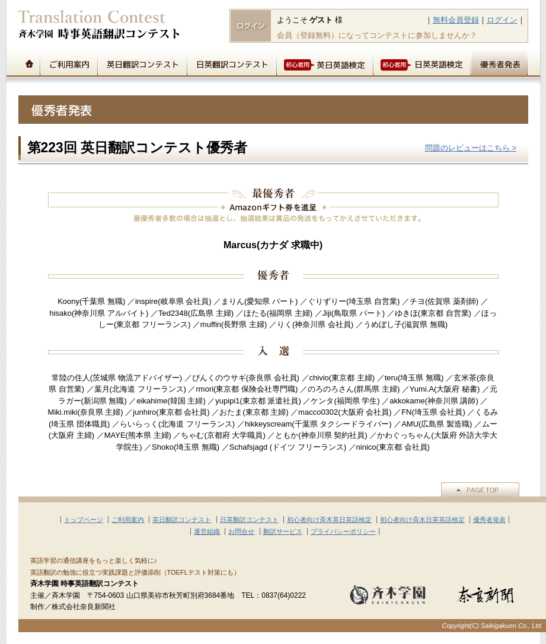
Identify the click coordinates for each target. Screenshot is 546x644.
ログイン (502, 19)
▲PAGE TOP (480, 489)
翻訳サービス (282, 531)
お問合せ (241, 531)
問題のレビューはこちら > (470, 147)
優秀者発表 (499, 63)
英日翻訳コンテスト (142, 63)
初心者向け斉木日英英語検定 (422, 519)
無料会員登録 (456, 19)
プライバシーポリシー (343, 531)
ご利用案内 (68, 63)
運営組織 (207, 531)
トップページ (29, 63)
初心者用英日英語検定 (324, 63)
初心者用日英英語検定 (422, 63)
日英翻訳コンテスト (231, 63)
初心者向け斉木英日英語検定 (329, 519)
